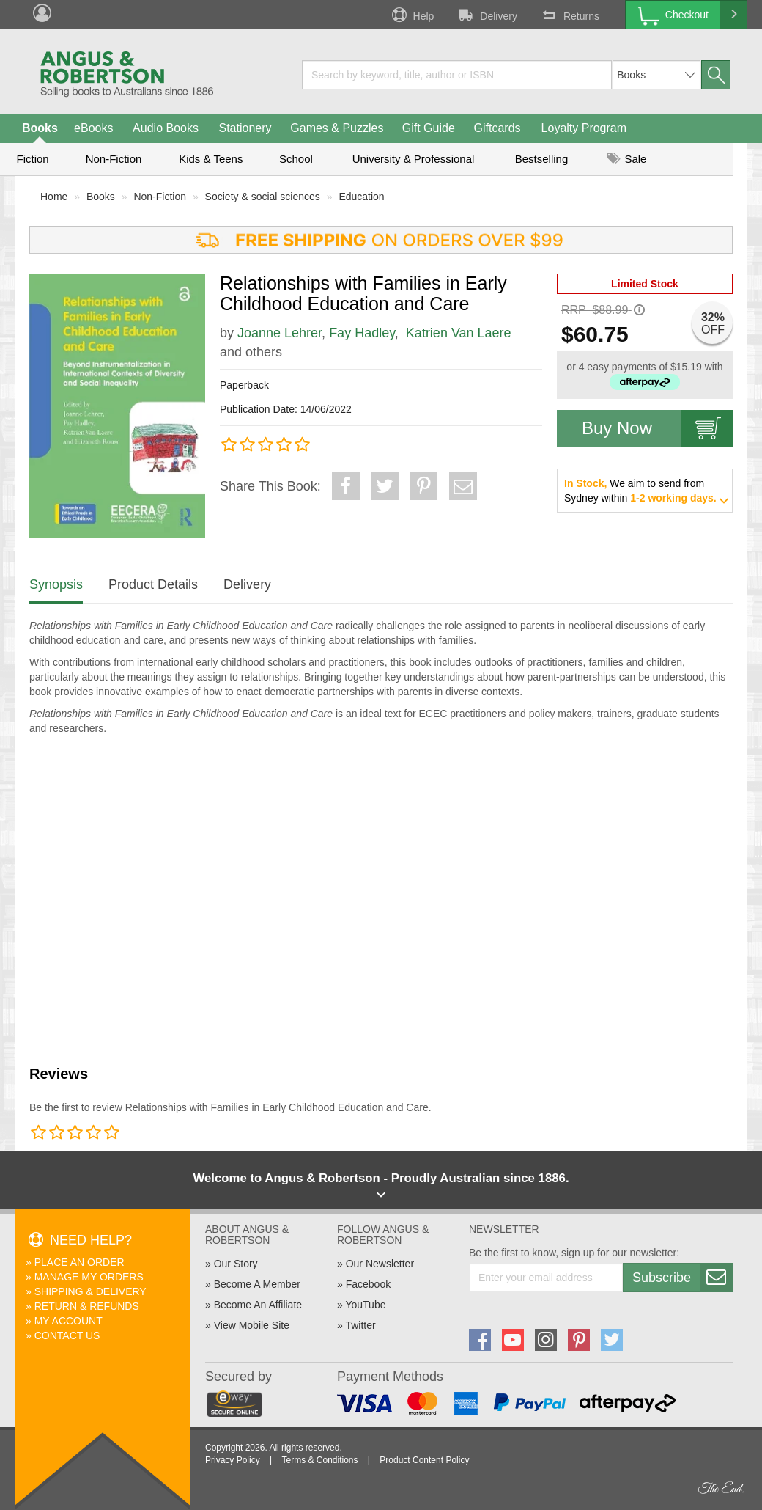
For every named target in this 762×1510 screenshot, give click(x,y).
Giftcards (497, 128)
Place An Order (79, 1262)
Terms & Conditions (319, 1460)
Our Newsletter (380, 1263)
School (296, 159)
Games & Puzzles (336, 128)
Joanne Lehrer (279, 333)
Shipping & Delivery (90, 1291)
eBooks (93, 128)
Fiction (32, 159)
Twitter (360, 1325)
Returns (569, 15)
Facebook (368, 1284)
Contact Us (67, 1335)
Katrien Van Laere (458, 333)
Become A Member (257, 1284)
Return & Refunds (86, 1306)
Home (53, 196)
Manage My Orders (89, 1277)
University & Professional (413, 159)
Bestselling (542, 159)
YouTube (365, 1305)
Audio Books (166, 128)
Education (361, 196)
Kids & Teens (211, 159)
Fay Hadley (362, 333)
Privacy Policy (232, 1460)
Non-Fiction (114, 159)
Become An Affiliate (258, 1305)
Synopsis (56, 584)
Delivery (486, 15)
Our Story (236, 1263)
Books (40, 128)
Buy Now (657, 428)
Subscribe (682, 1277)
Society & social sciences (262, 196)
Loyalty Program (584, 128)
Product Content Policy (424, 1460)
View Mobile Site (251, 1325)
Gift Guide (428, 128)
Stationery (244, 128)
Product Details (153, 584)
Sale (626, 159)
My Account (68, 1321)
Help (411, 15)
